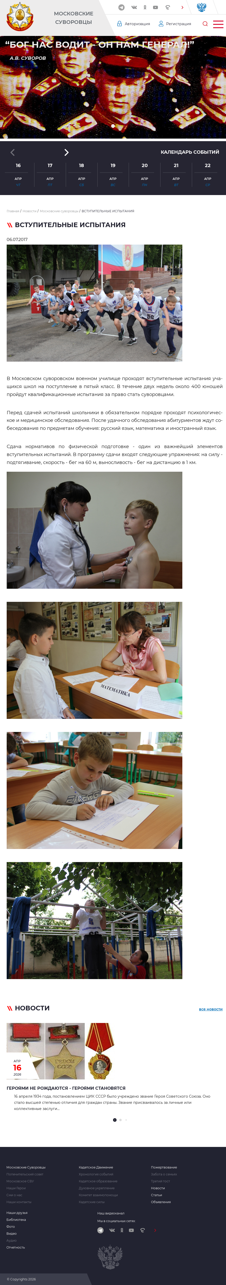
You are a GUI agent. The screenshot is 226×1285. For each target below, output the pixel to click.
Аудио (11, 1240)
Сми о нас (14, 1195)
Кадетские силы (92, 1202)
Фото (10, 1226)
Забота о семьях (164, 1174)
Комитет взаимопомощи (98, 1195)
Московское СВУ (20, 1181)
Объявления (161, 1202)
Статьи (156, 1195)
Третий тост (160, 1181)
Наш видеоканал (111, 1213)
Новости (158, 1188)
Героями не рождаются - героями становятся (66, 1088)
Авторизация (137, 24)
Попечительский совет (24, 1174)
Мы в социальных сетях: (116, 1221)
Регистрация (178, 24)
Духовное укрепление (97, 1188)
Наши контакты (18, 1202)
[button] (182, 7)
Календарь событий (190, 152)
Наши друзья (16, 1212)
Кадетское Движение (96, 1167)
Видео (11, 1233)
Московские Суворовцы (73, 18)
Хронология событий (96, 1174)
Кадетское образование (98, 1181)
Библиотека (16, 1219)
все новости (211, 1009)
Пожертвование (164, 1167)
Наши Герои (16, 1188)
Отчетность (15, 1247)
